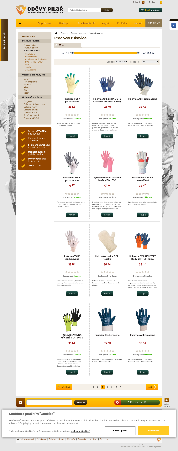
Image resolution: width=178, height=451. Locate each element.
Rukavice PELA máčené (107, 335)
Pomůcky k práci (31, 115)
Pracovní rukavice (32, 50)
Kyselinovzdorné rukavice (36, 59)
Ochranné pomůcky (32, 97)
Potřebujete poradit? (137, 402)
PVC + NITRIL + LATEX (34, 62)
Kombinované (31, 57)
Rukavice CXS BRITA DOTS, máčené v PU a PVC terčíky (107, 100)
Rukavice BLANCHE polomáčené (142, 179)
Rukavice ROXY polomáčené (72, 100)
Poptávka (122, 23)
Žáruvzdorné (30, 70)
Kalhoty (27, 84)
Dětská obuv (28, 36)
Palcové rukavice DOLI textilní (107, 257)
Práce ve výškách (31, 118)
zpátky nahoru (167, 405)
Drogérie (28, 101)
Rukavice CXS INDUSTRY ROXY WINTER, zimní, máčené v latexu (142, 259)
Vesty (26, 93)
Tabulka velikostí (86, 23)
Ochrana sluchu (31, 110)
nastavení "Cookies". (80, 431)
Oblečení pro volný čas (33, 75)
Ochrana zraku (30, 112)
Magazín (106, 23)
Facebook (173, 25)
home (20, 23)
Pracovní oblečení (31, 41)
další (150, 387)
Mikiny (26, 87)
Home (18, 439)
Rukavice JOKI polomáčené (142, 99)
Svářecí (28, 65)
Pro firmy (154, 23)
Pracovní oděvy (31, 48)
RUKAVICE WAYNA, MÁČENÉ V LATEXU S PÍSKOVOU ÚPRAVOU (72, 338)
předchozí (66, 387)
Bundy (27, 79)
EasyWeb (142, 445)
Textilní (28, 67)
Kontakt (138, 23)
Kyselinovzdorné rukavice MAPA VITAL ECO (107, 179)
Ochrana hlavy (30, 107)
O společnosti (45, 23)
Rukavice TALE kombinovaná (72, 257)
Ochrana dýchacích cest (34, 104)
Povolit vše (153, 430)
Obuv (26, 90)
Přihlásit (136, 2)
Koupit (72, 136)
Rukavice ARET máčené (142, 335)
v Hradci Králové (39, 146)
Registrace (153, 2)
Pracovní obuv (30, 45)
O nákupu (64, 23)
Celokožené (30, 54)
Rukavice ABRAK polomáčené (72, 179)
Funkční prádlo (30, 82)
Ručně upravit (120, 430)
